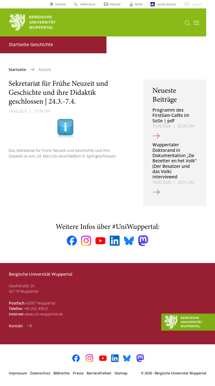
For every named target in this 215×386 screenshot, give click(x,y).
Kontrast (60, 4)
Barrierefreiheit (99, 373)
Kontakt (16, 325)
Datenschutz (40, 373)
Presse (78, 373)
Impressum (18, 373)
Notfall (139, 4)
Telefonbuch (88, 4)
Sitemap (120, 373)
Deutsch (197, 4)
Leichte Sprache (166, 4)
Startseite (18, 69)
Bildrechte (62, 373)
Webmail (115, 4)
